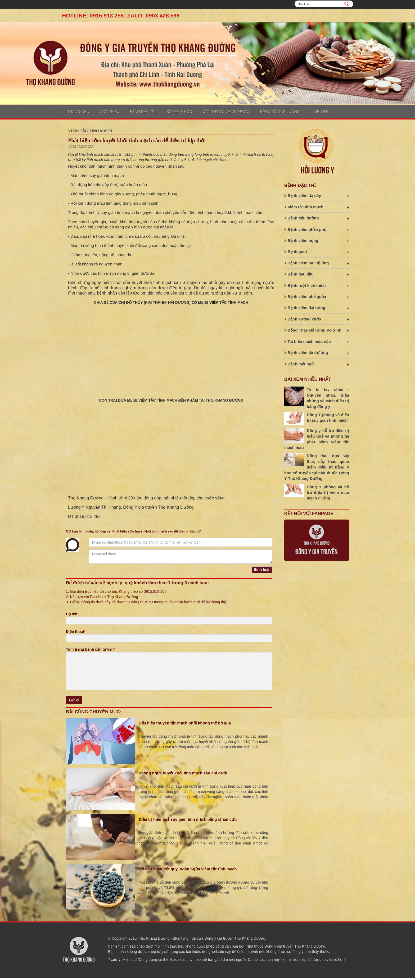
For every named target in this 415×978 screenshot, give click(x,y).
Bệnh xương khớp (316, 319)
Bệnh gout (316, 251)
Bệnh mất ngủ (316, 364)
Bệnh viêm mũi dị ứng (316, 263)
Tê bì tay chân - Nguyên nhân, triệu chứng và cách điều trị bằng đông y (328, 397)
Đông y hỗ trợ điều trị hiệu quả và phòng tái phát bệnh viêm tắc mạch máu (316, 439)
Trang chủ (78, 111)
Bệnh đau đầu (316, 274)
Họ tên (72, 614)
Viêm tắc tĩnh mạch (90, 131)
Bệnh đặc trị (143, 111)
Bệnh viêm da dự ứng (316, 352)
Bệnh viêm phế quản (316, 296)
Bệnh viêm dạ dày (316, 195)
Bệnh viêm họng (316, 240)
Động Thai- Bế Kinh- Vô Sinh (316, 330)
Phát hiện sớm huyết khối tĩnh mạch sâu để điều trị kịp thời (137, 140)
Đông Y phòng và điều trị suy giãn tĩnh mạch (328, 417)
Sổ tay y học (179, 111)
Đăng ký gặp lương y (281, 111)
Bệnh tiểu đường (316, 218)
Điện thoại (75, 632)
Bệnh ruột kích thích (316, 285)
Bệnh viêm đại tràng (316, 307)
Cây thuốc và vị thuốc (226, 111)
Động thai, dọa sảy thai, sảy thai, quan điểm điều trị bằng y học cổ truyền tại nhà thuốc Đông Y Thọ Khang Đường (316, 467)
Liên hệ (321, 111)
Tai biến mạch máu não (316, 341)
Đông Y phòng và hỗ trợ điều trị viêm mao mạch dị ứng (328, 493)
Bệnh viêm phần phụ (316, 229)
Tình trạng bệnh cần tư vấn (90, 649)
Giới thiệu (109, 111)
